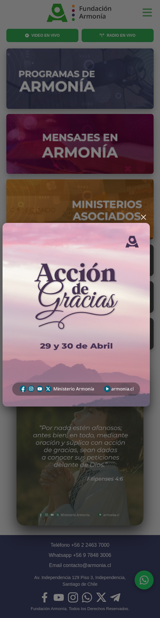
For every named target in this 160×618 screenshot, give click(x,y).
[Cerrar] (143, 217)
